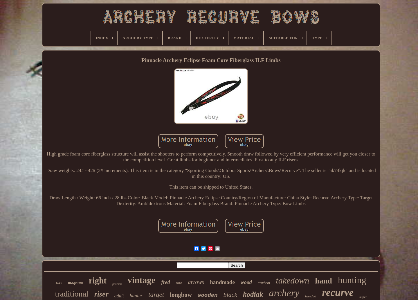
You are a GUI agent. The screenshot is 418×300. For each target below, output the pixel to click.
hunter (136, 295)
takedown (292, 280)
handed (310, 296)
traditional (72, 293)
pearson (117, 283)
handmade (222, 282)
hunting (352, 280)
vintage (141, 280)
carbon (264, 283)
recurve (338, 292)
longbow (181, 294)
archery (284, 293)
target (156, 294)
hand (323, 280)
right (98, 280)
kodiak (253, 294)
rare (179, 283)
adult (119, 295)
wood (246, 282)
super (363, 297)
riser (101, 294)
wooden (207, 295)
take (59, 283)
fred (165, 282)
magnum (75, 283)
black (230, 294)
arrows (196, 282)
